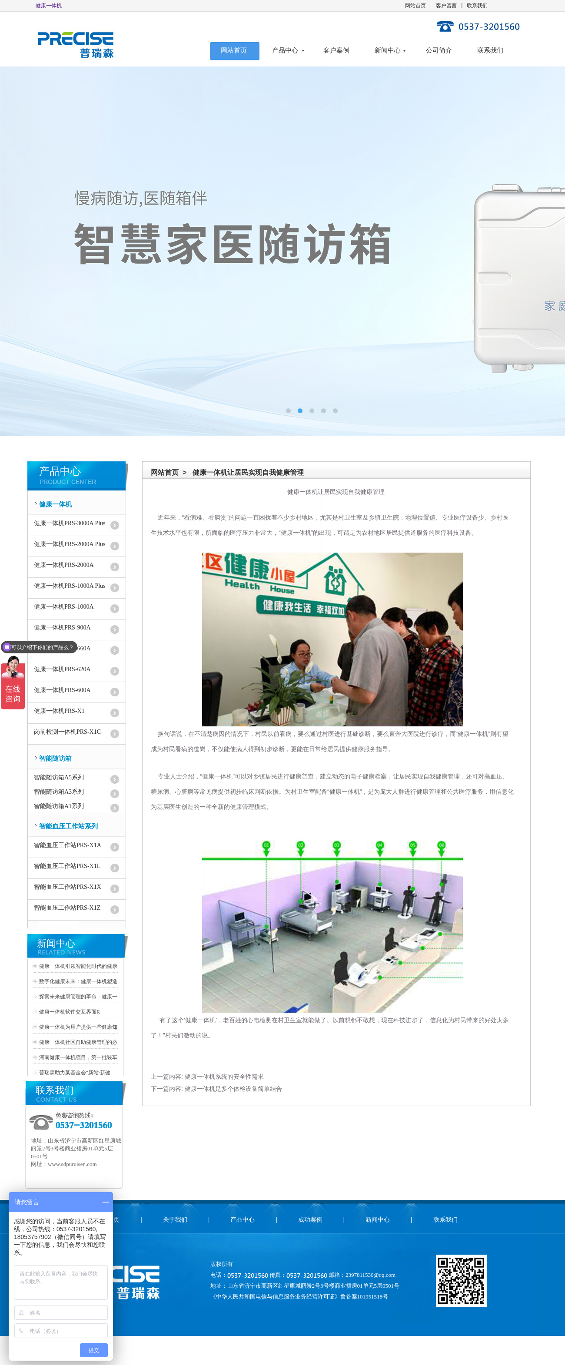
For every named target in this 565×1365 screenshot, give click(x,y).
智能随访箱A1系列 (59, 806)
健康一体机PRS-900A (62, 627)
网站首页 (415, 6)
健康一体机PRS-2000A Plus (70, 544)
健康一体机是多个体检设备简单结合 (233, 1088)
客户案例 (336, 50)
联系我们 (477, 6)
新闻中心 (388, 50)
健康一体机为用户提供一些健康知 (78, 1027)
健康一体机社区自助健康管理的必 (78, 1042)
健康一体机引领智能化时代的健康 (78, 966)
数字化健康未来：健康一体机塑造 (78, 981)
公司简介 (439, 50)
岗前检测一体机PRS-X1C (67, 732)
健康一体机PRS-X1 (59, 711)
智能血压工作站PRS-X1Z (67, 907)
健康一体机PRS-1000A (64, 606)
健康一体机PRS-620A (62, 669)
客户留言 (446, 6)
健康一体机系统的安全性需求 (224, 1076)
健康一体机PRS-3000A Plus (70, 523)
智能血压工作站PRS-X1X (67, 887)
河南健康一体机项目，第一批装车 (78, 1057)
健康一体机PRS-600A (62, 690)
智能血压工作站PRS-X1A (67, 845)
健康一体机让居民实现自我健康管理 (248, 472)
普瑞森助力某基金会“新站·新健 (74, 1073)
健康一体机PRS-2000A (64, 565)
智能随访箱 (55, 758)
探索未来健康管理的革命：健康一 (78, 997)
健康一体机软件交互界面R (69, 1012)
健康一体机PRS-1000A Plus (70, 586)
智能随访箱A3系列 (59, 792)
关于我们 (175, 1219)
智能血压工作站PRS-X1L (67, 866)
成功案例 (310, 1219)
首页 (113, 1219)
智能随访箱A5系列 (59, 777)
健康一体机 (55, 504)
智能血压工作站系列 (68, 826)
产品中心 (285, 50)
